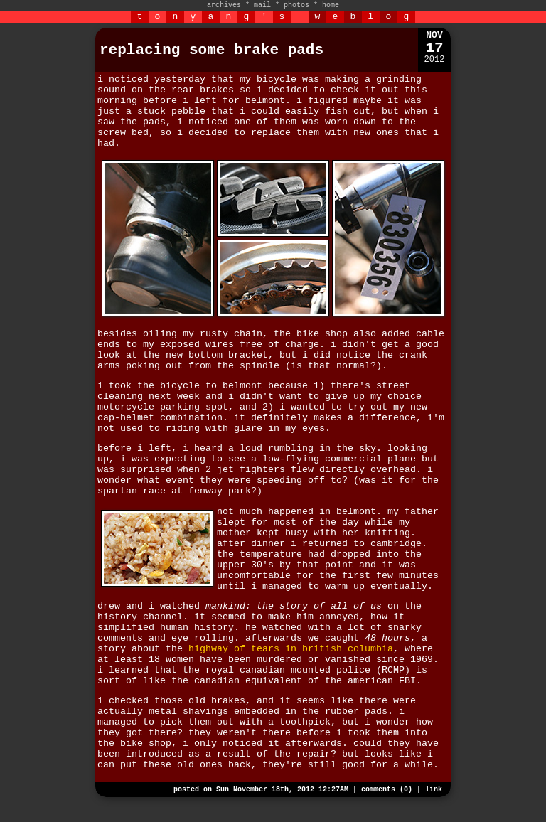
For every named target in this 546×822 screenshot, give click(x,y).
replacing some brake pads (211, 50)
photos (296, 5)
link (433, 790)
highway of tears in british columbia (290, 649)
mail (262, 5)
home (330, 5)
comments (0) (386, 790)
